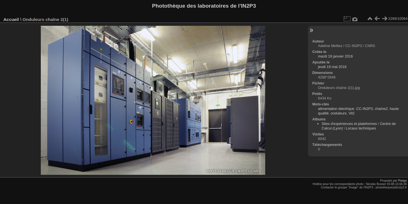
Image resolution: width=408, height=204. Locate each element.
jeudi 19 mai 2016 (332, 67)
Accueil (11, 19)
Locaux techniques (361, 128)
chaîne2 (381, 109)
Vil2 (351, 113)
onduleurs (339, 113)
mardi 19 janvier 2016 (335, 56)
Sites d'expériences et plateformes (349, 124)
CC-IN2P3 (364, 109)
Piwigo (402, 180)
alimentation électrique (336, 109)
